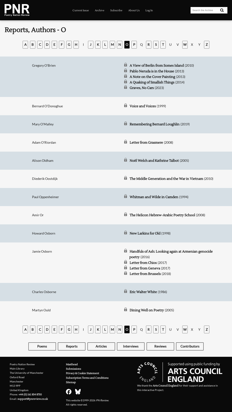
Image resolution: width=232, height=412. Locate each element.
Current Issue (81, 10)
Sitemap (71, 382)
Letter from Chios (143, 263)
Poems (42, 346)
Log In (149, 10)
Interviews (130, 346)
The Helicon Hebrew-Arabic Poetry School (162, 215)
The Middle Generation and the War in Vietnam (166, 179)
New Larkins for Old (145, 233)
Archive (99, 10)
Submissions (73, 369)
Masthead (72, 364)
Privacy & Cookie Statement (82, 373)
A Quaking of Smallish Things (152, 82)
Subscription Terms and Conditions (87, 378)
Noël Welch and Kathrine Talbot (154, 161)
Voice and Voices (143, 106)
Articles (101, 346)
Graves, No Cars (142, 88)
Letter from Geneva (145, 268)
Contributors (189, 346)
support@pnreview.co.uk (32, 399)
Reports (72, 346)
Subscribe (116, 10)
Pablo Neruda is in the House (152, 71)
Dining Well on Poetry (147, 310)
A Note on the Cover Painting (152, 77)
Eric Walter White (143, 292)
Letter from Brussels (145, 274)
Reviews (160, 346)
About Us (134, 10)
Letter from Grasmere (146, 143)
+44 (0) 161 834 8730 (30, 394)
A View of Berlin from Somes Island (157, 66)
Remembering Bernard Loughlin (155, 124)
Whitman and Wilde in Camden (154, 197)
